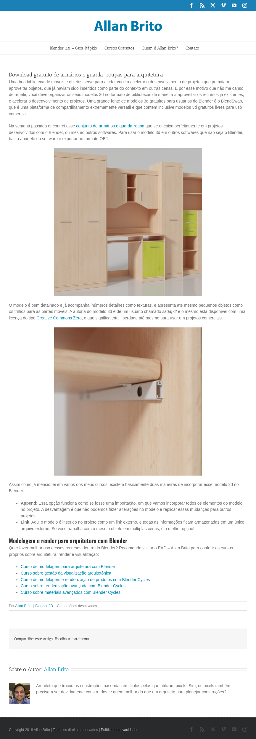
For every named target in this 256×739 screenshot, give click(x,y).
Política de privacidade (119, 730)
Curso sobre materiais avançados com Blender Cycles (70, 592)
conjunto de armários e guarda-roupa (110, 126)
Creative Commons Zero (59, 318)
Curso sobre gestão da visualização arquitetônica (66, 573)
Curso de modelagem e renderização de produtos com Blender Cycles (85, 579)
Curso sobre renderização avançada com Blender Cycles (73, 585)
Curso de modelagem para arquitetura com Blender (68, 566)
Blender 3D (44, 606)
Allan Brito (23, 606)
